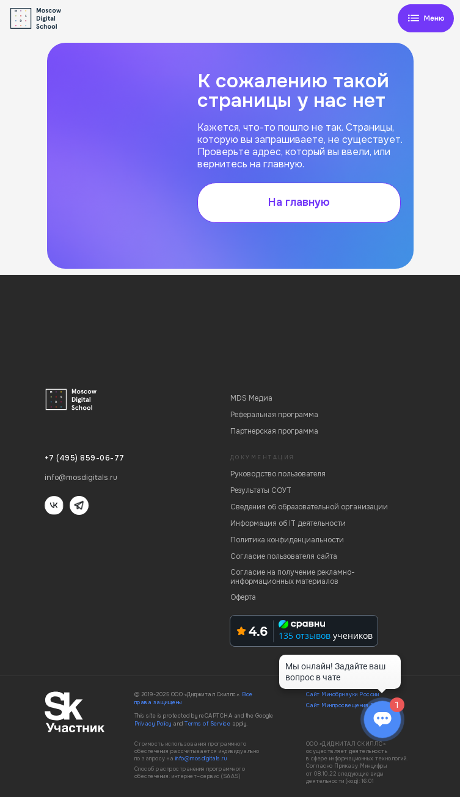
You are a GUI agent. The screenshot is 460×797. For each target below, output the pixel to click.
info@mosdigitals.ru (201, 758)
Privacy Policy (153, 723)
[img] (426, 18)
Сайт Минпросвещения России (348, 705)
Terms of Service (207, 723)
